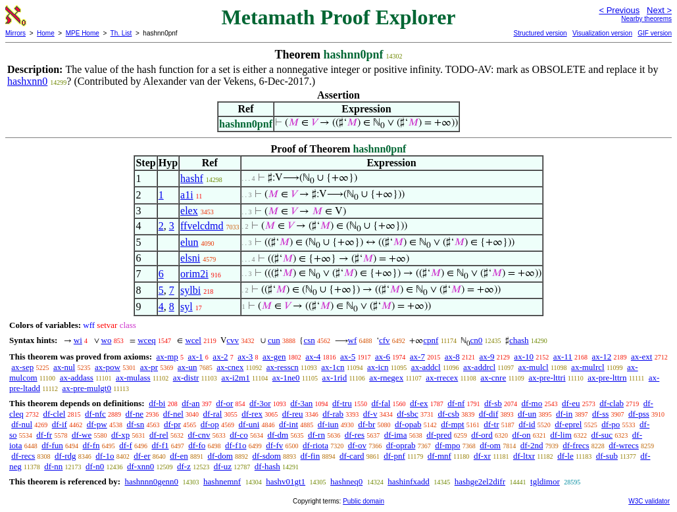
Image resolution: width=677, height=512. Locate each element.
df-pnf (394, 456)
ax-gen (274, 356)
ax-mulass (133, 378)
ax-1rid (334, 378)
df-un (527, 414)
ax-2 (220, 356)
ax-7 (417, 356)
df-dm (277, 435)
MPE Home (82, 33)
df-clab (611, 403)
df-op (210, 424)
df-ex (419, 403)
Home (46, 33)
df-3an (301, 403)
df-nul (21, 424)
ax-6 (382, 356)
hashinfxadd (409, 481)
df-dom (219, 456)
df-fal (380, 403)
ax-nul (64, 367)
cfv (384, 340)
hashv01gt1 (285, 481)
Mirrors (15, 33)
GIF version (655, 33)
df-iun (328, 424)
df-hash (267, 466)
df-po (610, 424)
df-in (564, 414)
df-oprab (401, 445)
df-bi (157, 403)
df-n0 (95, 466)
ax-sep (22, 367)
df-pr (172, 424)
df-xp (120, 435)
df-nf (455, 403)
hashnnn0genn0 (151, 481)
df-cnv (199, 435)
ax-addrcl (479, 367)
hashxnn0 (27, 81)
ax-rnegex (386, 378)
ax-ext (641, 356)
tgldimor (545, 481)
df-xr (482, 456)
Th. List (121, 33)
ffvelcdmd (201, 225)
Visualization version (602, 33)
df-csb (448, 414)
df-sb (493, 403)
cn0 (476, 340)
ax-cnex (229, 367)
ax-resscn (282, 367)
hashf (191, 178)
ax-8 (452, 356)
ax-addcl (426, 367)
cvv (232, 340)
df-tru (342, 403)
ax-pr (149, 367)
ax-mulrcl (588, 367)
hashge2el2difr (480, 481)
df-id (526, 424)
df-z (184, 466)
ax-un (187, 367)
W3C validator (649, 501)
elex (189, 210)
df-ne (134, 414)
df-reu (292, 414)
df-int (288, 424)
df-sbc (407, 414)
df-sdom (267, 456)
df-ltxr (524, 456)
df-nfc (95, 414)
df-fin (310, 456)
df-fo (196, 445)
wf (352, 340)
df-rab (332, 414)
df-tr (491, 424)
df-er (142, 456)
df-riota (315, 445)
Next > (659, 10)
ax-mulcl (533, 367)
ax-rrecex (442, 378)
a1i (186, 194)
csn (308, 340)
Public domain (363, 501)
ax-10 (524, 356)
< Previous (619, 10)
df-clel (54, 414)
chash (519, 340)
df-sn (135, 424)
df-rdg (65, 456)
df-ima (395, 435)
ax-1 (195, 356)
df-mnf (439, 456)
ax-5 (347, 356)
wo (106, 340)
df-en (179, 456)
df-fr (44, 435)
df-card (351, 456)
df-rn (316, 435)
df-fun (52, 445)
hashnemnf (222, 481)
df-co (238, 435)
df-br (366, 424)
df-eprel (568, 424)
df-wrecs (623, 445)
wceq (146, 340)
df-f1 (160, 445)
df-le (565, 456)
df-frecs (576, 445)
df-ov (357, 445)
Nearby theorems (646, 18)
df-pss (638, 414)
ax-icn (377, 367)
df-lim (561, 435)
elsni (190, 258)
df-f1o (236, 445)
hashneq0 (346, 481)
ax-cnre (493, 378)
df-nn (53, 466)
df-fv (274, 445)
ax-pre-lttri (546, 378)
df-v (370, 414)
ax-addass (76, 378)
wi (78, 340)
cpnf (430, 340)
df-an (190, 403)
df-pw (97, 424)
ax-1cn (332, 367)
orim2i (194, 273)
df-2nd (531, 445)
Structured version (539, 33)
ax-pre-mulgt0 (87, 388)
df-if (59, 424)
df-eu (571, 403)
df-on (521, 435)
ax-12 (602, 356)
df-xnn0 (140, 466)
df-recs (23, 456)
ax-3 (245, 356)
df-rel (158, 435)
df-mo (531, 403)
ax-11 (562, 356)
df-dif (489, 414)
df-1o (104, 456)
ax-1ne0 (286, 378)
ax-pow (107, 367)
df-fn (91, 445)
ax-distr (186, 378)
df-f (125, 445)
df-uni (249, 424)
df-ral (212, 414)
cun (274, 340)
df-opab (408, 424)
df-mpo (447, 445)
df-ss (600, 414)
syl (186, 306)
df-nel (173, 414)
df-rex (252, 414)
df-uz (223, 466)
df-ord (482, 435)
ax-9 (487, 356)
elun (189, 242)
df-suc (602, 435)
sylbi (190, 290)
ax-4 (312, 356)
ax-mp (167, 356)
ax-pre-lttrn (607, 378)
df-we (81, 435)
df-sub (607, 456)
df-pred (438, 435)
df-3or (260, 403)
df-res (354, 435)
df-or (224, 403)
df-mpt (452, 424)
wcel (193, 340)
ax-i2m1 (235, 378)
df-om (490, 445)
